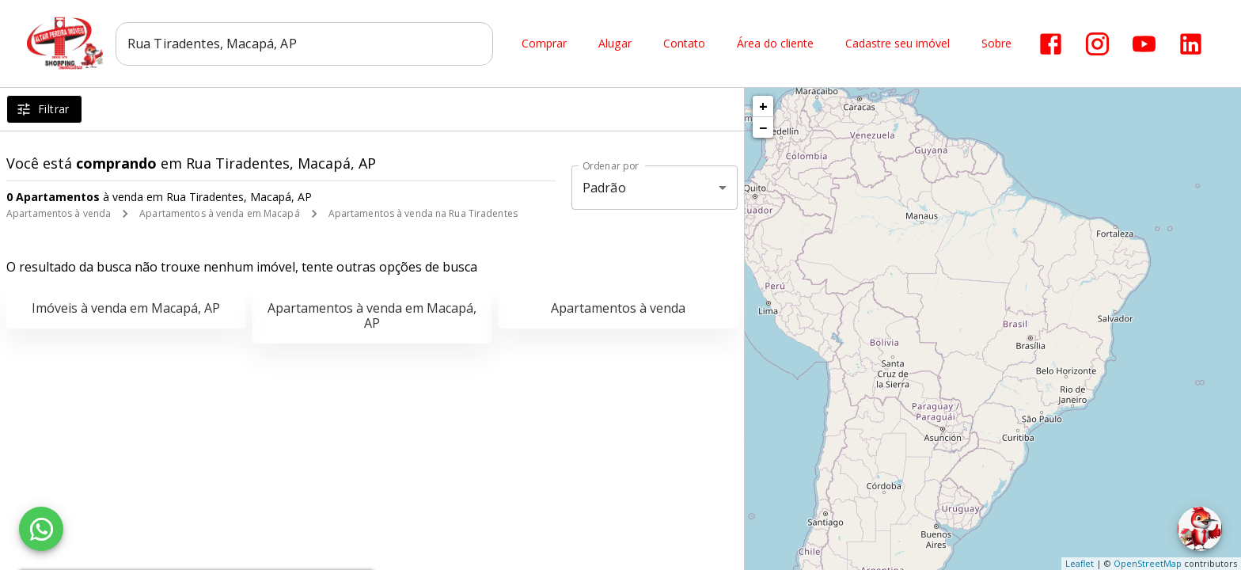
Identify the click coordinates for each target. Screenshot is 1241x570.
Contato (684, 44)
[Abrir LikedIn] (1191, 44)
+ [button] (763, 106)
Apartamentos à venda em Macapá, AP (372, 315)
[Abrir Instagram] (1097, 44)
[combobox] (306, 43)
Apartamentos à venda (58, 213)
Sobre (996, 44)
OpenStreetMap (1148, 563)
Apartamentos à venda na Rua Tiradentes (423, 213)
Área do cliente (775, 44)
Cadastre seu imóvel (897, 44)
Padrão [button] (604, 187)
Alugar (615, 44)
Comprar (544, 44)
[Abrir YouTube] (1144, 44)
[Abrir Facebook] (1051, 44)
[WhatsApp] (41, 529)
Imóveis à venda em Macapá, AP (126, 308)
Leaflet (1079, 563)
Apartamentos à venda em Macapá (219, 213)
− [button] (763, 127)
